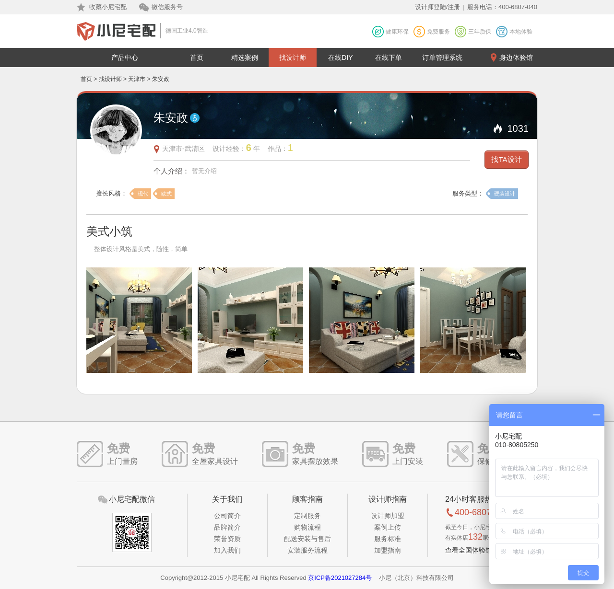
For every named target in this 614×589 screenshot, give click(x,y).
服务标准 (387, 539)
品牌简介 (227, 527)
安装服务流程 (307, 550)
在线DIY (340, 57)
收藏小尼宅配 (108, 7)
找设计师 (292, 57)
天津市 (136, 79)
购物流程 (307, 527)
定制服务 (307, 516)
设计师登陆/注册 (437, 7)
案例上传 (387, 527)
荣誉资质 (227, 539)
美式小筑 (109, 231)
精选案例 (244, 57)
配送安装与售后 (307, 539)
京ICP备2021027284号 (340, 577)
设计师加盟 (387, 516)
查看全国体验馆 (468, 550)
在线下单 (388, 57)
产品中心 (124, 57)
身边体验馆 (516, 57)
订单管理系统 (442, 57)
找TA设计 (506, 159)
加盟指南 (387, 550)
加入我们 (227, 550)
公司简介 (227, 516)
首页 (196, 57)
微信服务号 (167, 7)
